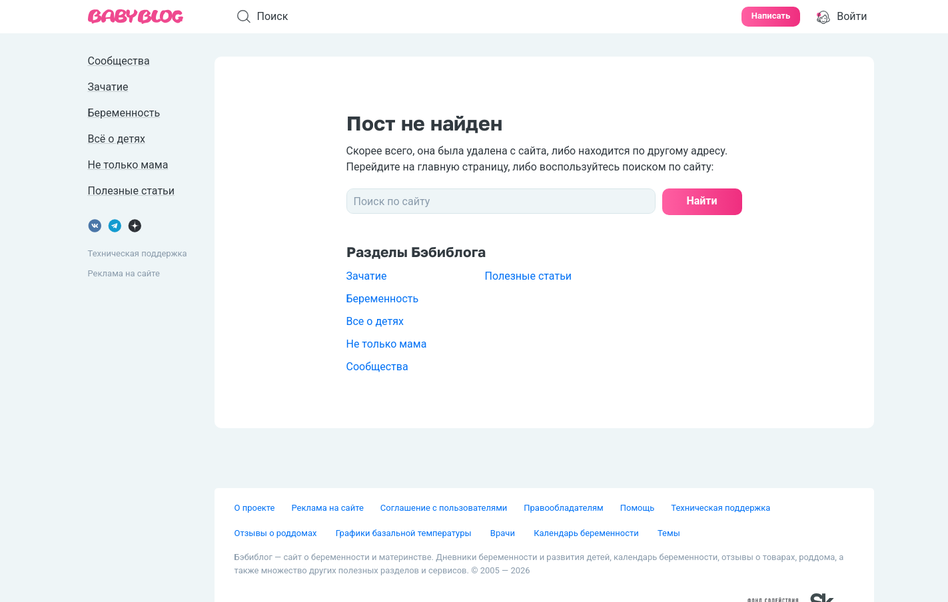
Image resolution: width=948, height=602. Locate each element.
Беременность (382, 298)
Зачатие (366, 276)
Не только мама (386, 344)
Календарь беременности (587, 533)
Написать (770, 16)
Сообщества (377, 366)
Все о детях (375, 321)
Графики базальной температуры (405, 533)
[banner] (136, 17)
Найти (701, 200)
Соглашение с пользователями (443, 508)
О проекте (255, 508)
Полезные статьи (528, 276)
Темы (669, 533)
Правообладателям (563, 508)
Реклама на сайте (124, 273)
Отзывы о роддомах (277, 533)
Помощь (637, 508)
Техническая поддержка (137, 253)
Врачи (503, 533)
